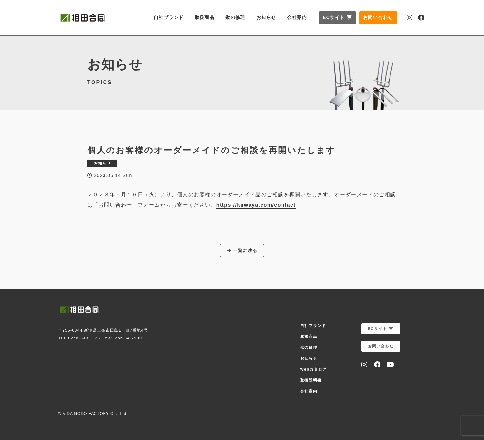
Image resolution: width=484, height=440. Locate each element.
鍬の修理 (235, 17)
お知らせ (266, 17)
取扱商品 (205, 17)
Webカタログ (313, 369)
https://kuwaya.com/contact (256, 205)
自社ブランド (168, 17)
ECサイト (337, 17)
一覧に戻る (242, 250)
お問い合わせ (378, 17)
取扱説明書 (311, 380)
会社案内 (297, 17)
